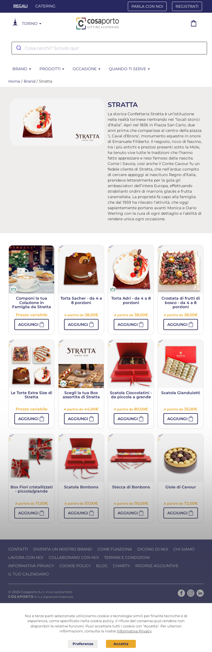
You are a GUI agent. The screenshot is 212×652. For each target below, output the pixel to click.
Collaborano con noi (74, 557)
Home (14, 81)
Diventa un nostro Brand (62, 549)
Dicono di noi (152, 549)
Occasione (86, 68)
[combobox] (109, 48)
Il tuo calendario (28, 574)
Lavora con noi (25, 557)
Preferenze (83, 644)
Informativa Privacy (31, 565)
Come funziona (114, 549)
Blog (102, 565)
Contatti (18, 549)
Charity (121, 565)
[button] (31, 324)
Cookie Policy (75, 565)
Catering (45, 6)
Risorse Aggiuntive (156, 565)
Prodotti (51, 68)
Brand (21, 68)
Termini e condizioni (127, 557)
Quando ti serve (129, 68)
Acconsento (121, 644)
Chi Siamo (184, 549)
